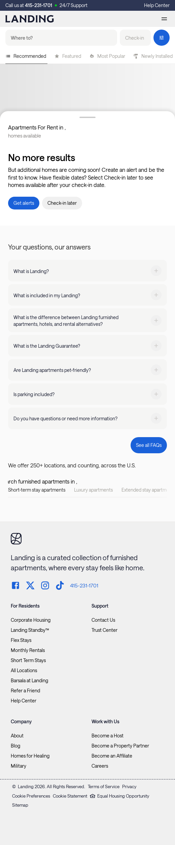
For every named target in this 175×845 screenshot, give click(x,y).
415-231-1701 (38, 5)
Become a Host (108, 735)
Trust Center (104, 630)
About (17, 735)
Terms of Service (103, 786)
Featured (67, 56)
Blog (15, 745)
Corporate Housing (30, 620)
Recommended (25, 56)
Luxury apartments (93, 490)
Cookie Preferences (31, 796)
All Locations (24, 670)
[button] (135, 38)
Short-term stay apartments (36, 490)
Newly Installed (153, 56)
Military (18, 766)
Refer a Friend (25, 690)
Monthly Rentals (28, 650)
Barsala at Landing (29, 680)
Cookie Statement (70, 796)
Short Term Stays (28, 660)
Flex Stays (21, 640)
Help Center (157, 5)
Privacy (129, 786)
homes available (24, 136)
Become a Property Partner (120, 745)
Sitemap (20, 805)
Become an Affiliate (112, 756)
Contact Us (103, 620)
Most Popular (107, 56)
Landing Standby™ (30, 630)
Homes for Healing (30, 756)
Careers (100, 766)
